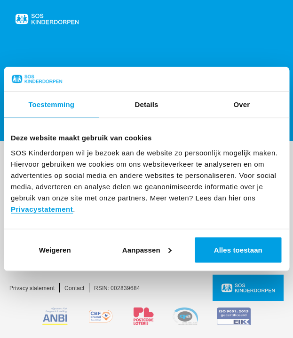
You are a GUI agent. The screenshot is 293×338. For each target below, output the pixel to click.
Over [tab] (242, 104)
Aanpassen (147, 250)
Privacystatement (42, 209)
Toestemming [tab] (51, 104)
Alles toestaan (238, 250)
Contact (74, 288)
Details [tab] (146, 104)
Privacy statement (32, 288)
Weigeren (55, 250)
